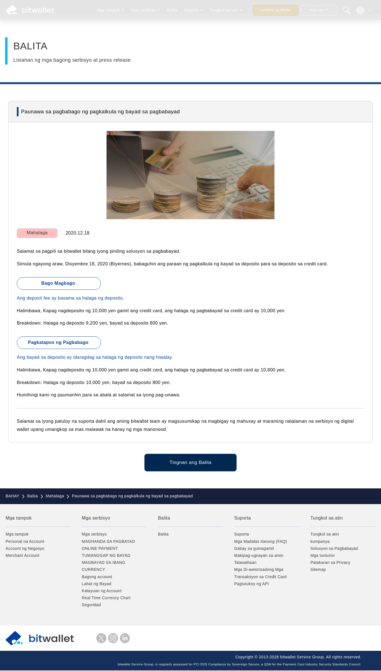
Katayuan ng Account (102, 591)
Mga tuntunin (322, 556)
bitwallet (30, 10)
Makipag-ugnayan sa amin (259, 556)
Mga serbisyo (143, 10)
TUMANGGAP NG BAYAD (106, 556)
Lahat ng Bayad (96, 584)
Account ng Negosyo (25, 549)
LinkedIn (125, 639)
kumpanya (320, 542)
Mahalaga (37, 232)
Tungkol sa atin (224, 10)
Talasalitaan (245, 563)
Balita (172, 10)
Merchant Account (22, 556)
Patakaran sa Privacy (330, 563)
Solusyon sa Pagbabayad (334, 549)
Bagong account (97, 577)
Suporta (191, 10)
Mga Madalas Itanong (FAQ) (260, 542)
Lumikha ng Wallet (276, 10)
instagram (113, 639)
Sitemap (318, 570)
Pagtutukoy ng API (251, 584)
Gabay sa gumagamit (254, 549)
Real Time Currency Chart (106, 598)
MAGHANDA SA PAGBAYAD (108, 542)
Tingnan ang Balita (190, 463)
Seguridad (91, 605)
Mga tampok (108, 10)
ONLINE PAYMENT (100, 549)
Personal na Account (25, 542)
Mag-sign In (319, 10)
